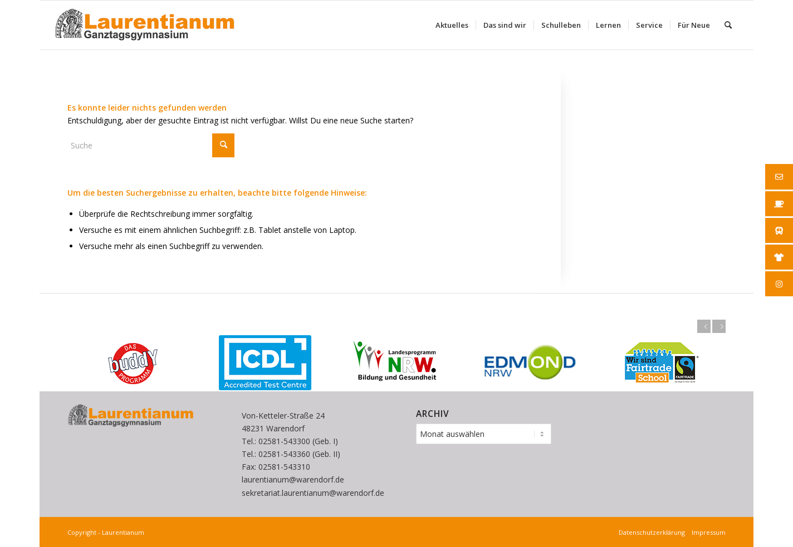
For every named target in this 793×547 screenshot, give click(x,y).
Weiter (719, 326)
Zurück (704, 326)
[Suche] (728, 25)
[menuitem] (452, 25)
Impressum (707, 532)
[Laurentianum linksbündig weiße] (144, 25)
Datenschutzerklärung (653, 532)
